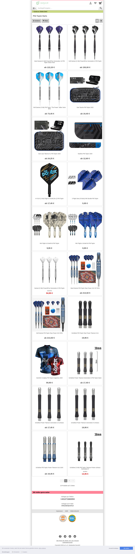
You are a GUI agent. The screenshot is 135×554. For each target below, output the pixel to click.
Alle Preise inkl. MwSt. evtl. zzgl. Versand (67, 540)
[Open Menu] (34, 8)
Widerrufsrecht (74, 511)
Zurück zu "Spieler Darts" (40, 11)
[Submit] (101, 8)
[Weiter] (73, 480)
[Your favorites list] (95, 3)
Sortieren (36, 21)
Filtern (45, 21)
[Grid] (97, 21)
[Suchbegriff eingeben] (67, 8)
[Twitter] (65, 536)
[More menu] (90, 3)
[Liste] (101, 21)
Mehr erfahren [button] (42, 548)
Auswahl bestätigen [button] (113, 548)
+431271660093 (67, 499)
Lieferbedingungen (67, 542)
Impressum (59, 511)
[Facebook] (60, 536)
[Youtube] (70, 536)
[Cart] (100, 3)
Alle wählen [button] (126, 548)
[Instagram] (74, 536)
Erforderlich (16, 552)
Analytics (25, 552)
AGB (66, 511)
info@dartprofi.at (67, 505)
